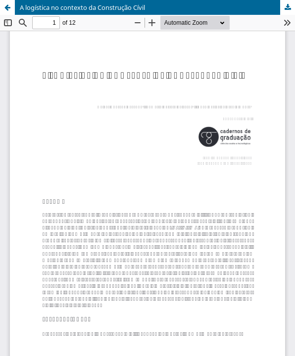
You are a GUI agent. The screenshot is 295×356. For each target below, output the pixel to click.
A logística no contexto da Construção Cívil (82, 7)
